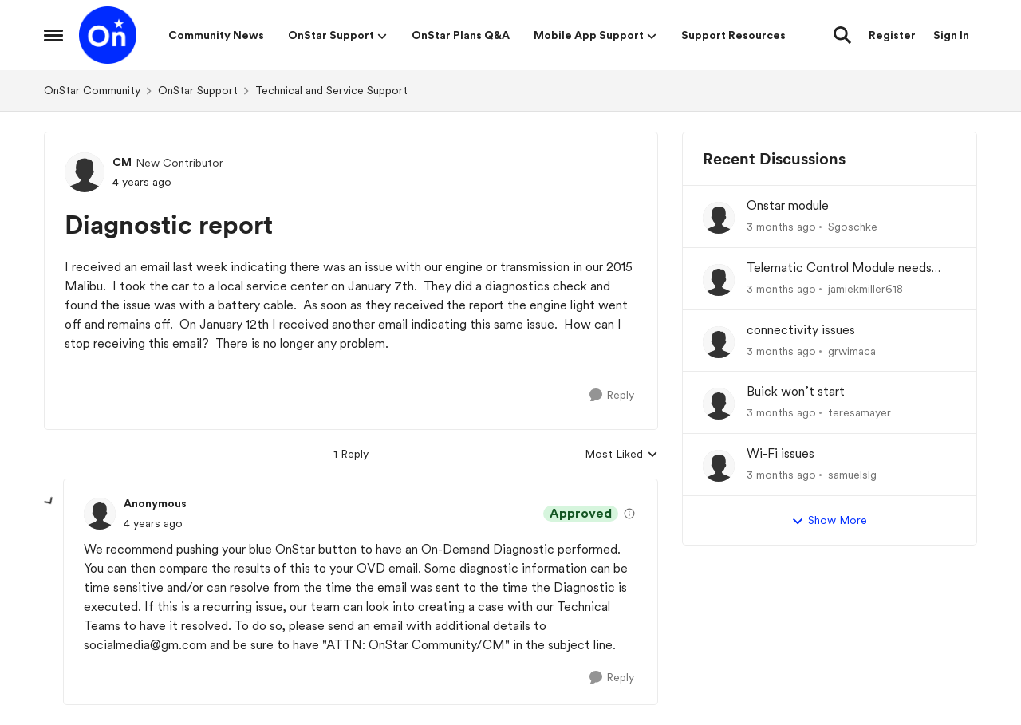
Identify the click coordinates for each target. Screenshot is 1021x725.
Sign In (951, 35)
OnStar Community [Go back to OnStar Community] (92, 90)
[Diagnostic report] (153, 523)
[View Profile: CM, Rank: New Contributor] (84, 172)
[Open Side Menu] (53, 35)
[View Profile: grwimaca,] (719, 342)
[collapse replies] (49, 501)
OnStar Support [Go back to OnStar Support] (198, 90)
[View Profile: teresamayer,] (719, 404)
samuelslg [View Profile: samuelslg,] (852, 474)
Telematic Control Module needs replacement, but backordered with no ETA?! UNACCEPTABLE (846, 268)
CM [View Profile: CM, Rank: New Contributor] (122, 162)
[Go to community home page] (107, 35)
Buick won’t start (796, 391)
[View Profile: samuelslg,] (719, 466)
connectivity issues (801, 329)
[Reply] (611, 395)
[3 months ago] (781, 227)
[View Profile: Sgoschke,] (719, 218)
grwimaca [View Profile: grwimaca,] (852, 350)
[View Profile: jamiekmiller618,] (719, 280)
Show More (829, 521)
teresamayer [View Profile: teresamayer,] (859, 412)
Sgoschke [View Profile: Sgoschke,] (852, 226)
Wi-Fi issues (780, 453)
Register (892, 35)
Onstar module (788, 205)
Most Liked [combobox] (621, 455)
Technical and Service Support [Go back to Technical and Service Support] (331, 90)
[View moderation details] (629, 514)
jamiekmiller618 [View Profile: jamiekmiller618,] (865, 288)
